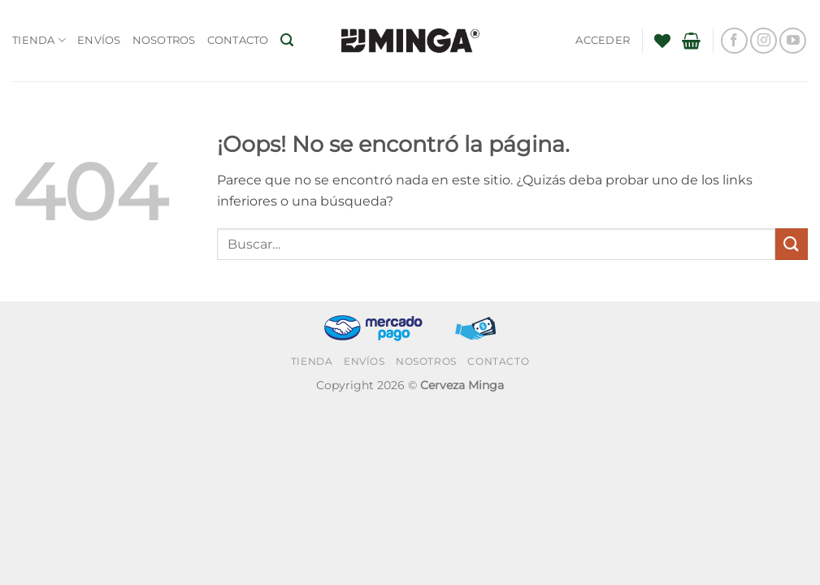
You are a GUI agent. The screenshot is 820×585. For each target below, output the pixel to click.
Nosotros (164, 40)
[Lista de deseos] (662, 40)
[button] (286, 40)
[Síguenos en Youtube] (792, 41)
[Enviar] (791, 244)
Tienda (39, 40)
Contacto (238, 40)
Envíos (99, 40)
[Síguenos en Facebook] (734, 41)
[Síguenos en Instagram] (763, 41)
